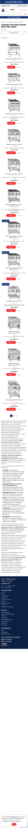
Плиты (4, 497)
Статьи (3, 594)
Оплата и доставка (6, 599)
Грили (4, 478)
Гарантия (3, 601)
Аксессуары (4, 624)
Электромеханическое (6, 619)
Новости (3, 592)
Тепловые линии (5, 612)
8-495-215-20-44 (22, 5)
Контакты (3, 605)
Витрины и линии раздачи (7, 614)
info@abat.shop (5, 6)
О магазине (4, 597)
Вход (2, 630)
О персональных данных (7, 606)
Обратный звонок (5, 633)
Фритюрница (6, 516)
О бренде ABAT (5, 596)
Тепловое (3, 615)
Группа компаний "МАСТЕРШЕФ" (10, 637)
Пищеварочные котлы (9, 492)
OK (14, 824)
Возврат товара (5, 603)
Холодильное (4, 617)
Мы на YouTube (6, 641)
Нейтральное (4, 623)
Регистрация (4, 632)
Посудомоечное (5, 621)
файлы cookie (13, 816)
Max (15, 1)
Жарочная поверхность (9, 484)
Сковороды (5, 508)
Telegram (20, 1)
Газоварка (5, 470)
